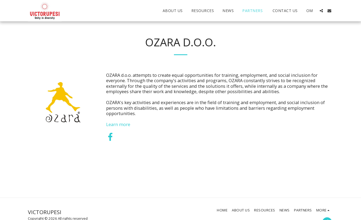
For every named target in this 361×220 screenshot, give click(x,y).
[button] (321, 11)
